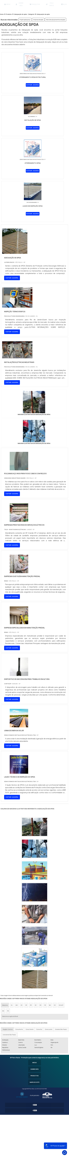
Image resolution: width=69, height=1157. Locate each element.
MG (17, 1005)
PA (8, 1011)
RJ (11, 1005)
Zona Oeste (29, 1029)
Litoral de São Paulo (9, 1035)
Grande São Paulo (61, 1029)
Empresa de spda (38, 20)
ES (21, 1005)
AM (3, 1011)
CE (55, 1005)
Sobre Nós (34, 1069)
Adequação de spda (43, 42)
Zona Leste (48, 1029)
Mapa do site (34, 1082)
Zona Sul (39, 1029)
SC (35, 1005)
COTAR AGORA (32, 85)
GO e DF (61, 1005)
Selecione (5, 1005)
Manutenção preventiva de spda (55, 20)
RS (40, 1005)
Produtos (34, 1076)
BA (50, 1005)
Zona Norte (19, 1029)
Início (34, 1062)
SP (26, 1005)
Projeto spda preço (25, 20)
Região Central (8, 1029)
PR (31, 1005)
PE (45, 1005)
